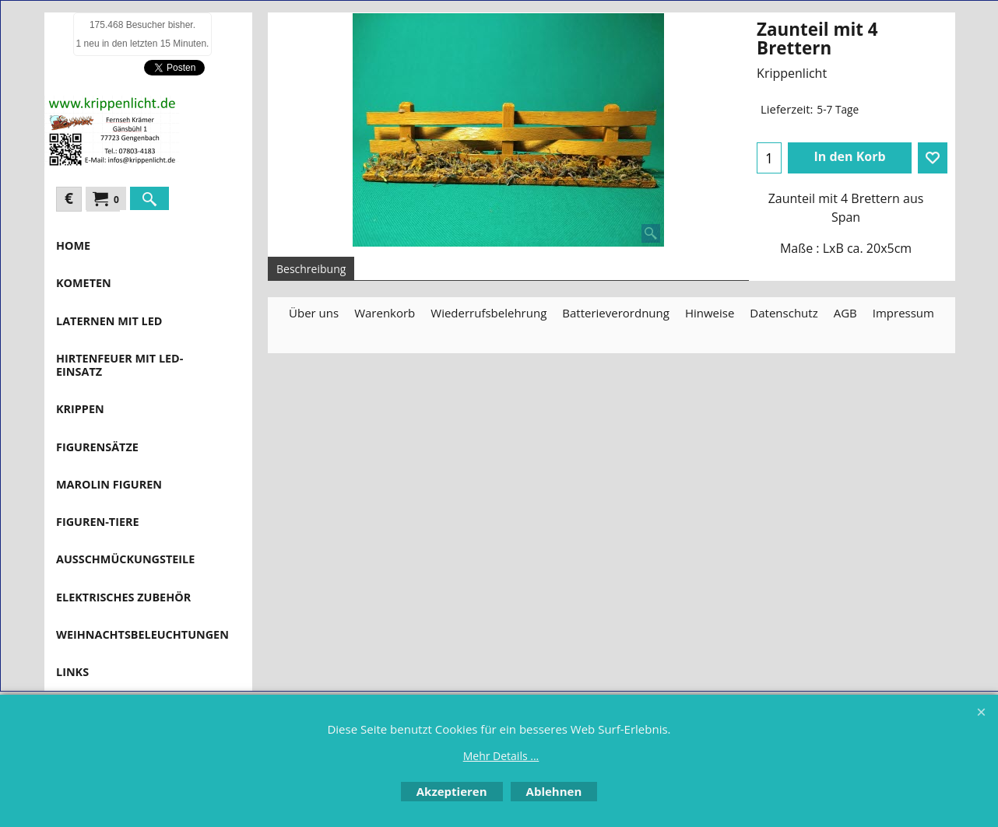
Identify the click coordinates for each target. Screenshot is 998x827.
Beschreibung (311, 268)
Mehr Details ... (501, 755)
